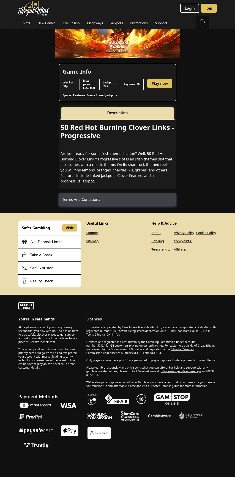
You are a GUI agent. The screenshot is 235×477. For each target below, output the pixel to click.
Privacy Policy (184, 233)
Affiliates (180, 249)
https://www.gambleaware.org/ (181, 371)
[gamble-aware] (49, 306)
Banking (157, 241)
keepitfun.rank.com (42, 342)
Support (92, 233)
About (156, 233)
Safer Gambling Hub (166, 386)
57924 (101, 345)
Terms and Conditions (161, 249)
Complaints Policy (184, 241)
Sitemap (92, 241)
